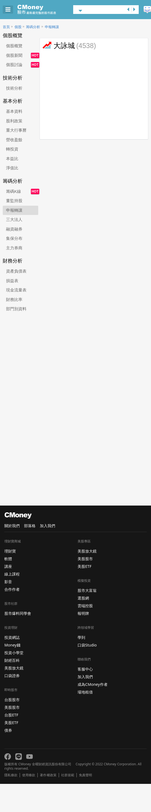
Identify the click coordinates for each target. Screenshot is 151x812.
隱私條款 (10, 775)
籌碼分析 (33, 27)
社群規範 (67, 775)
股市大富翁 (87, 590)
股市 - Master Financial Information (45, 9)
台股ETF (11, 714)
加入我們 (47, 525)
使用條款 (28, 775)
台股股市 (12, 699)
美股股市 (12, 707)
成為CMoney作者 (93, 684)
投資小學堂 (13, 652)
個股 (18, 27)
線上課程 (12, 574)
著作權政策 (48, 775)
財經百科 (12, 660)
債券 (8, 730)
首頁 (6, 27)
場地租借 (85, 692)
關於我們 (12, 525)
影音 (8, 581)
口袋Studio (87, 645)
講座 (8, 566)
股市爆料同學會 (17, 613)
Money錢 (12, 645)
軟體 (8, 558)
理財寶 (10, 551)
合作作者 (12, 589)
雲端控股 (85, 605)
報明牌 (83, 613)
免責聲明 (85, 775)
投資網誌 (12, 637)
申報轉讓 (52, 27)
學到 (81, 637)
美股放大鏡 (13, 668)
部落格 (29, 525)
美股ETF (11, 722)
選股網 (83, 598)
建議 (147, 9)
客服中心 (85, 669)
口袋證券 (12, 675)
